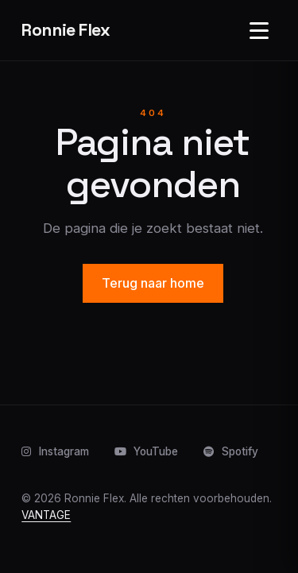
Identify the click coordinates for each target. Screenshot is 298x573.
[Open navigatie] (259, 30)
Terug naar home (153, 283)
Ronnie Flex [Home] (65, 30)
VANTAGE (46, 515)
